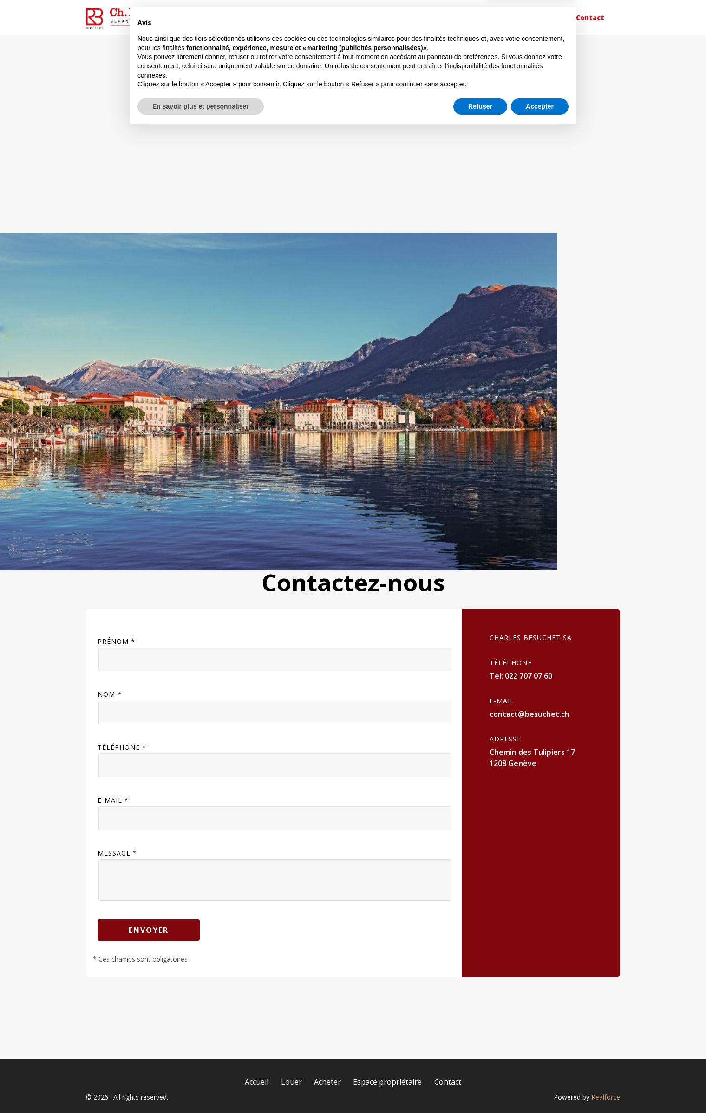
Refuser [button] (480, 1087)
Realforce (605, 1097)
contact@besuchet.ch (529, 714)
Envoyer (149, 930)
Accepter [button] (540, 1087)
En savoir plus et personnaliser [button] (200, 1087)
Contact (590, 17)
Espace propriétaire (509, 17)
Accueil (319, 17)
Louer (374, 17)
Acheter (429, 17)
